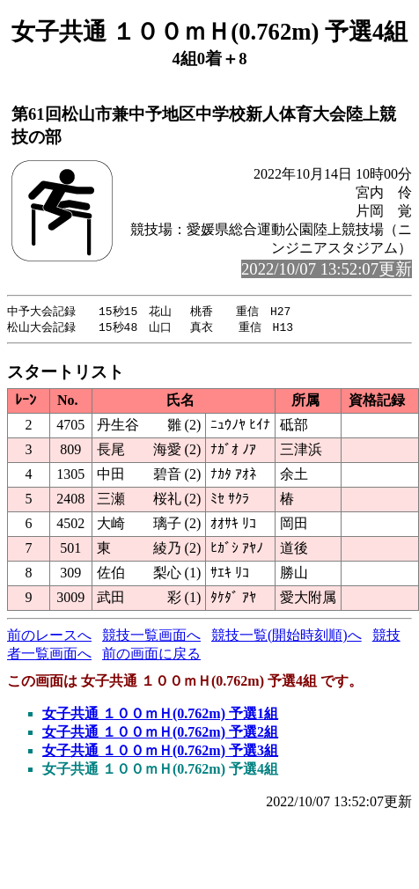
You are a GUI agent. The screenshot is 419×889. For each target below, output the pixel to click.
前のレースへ (49, 636)
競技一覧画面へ (151, 636)
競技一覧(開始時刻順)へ (286, 636)
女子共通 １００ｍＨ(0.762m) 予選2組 (160, 733)
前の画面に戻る (151, 655)
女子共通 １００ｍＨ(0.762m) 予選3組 (160, 752)
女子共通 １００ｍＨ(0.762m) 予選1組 (160, 715)
